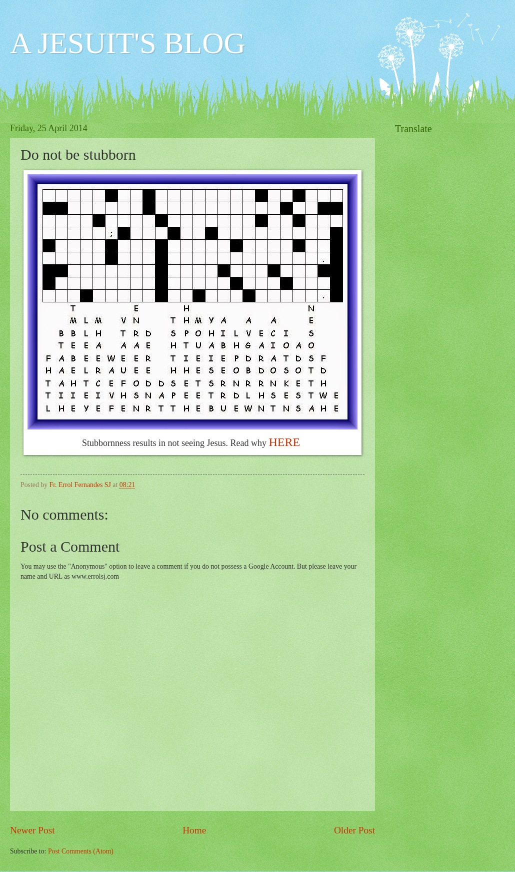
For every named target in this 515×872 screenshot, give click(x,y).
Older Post (354, 830)
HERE (285, 442)
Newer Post (32, 830)
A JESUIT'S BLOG (128, 43)
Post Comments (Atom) (81, 851)
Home (194, 830)
